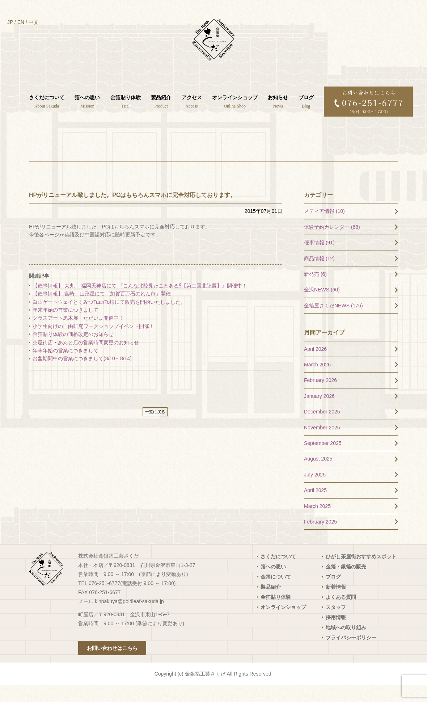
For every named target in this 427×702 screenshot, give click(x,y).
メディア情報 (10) (324, 228)
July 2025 (315, 491)
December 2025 (322, 429)
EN (20, 22)
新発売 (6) (315, 291)
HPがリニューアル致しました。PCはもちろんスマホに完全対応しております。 (132, 212)
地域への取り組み (346, 644)
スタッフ (336, 624)
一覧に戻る (155, 428)
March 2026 (317, 381)
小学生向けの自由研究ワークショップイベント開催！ (93, 343)
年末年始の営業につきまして (65, 327)
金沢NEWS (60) (322, 307)
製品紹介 (271, 604)
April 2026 (315, 366)
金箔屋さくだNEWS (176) (333, 322)
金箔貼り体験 (276, 614)
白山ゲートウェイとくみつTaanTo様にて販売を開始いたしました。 (109, 318)
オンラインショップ (283, 624)
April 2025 (315, 507)
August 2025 (318, 476)
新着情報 (336, 604)
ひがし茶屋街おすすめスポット (361, 573)
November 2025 (322, 444)
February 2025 (320, 539)
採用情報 (336, 634)
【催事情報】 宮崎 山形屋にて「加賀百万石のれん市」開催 (104, 311)
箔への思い (273, 584)
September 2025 (323, 460)
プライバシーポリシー (351, 654)
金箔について (276, 594)
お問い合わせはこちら (112, 665)
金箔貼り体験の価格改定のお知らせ (73, 351)
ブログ (333, 594)
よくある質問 (341, 614)
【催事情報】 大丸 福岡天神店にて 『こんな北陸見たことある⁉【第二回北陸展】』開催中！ (140, 303)
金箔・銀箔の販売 (346, 584)
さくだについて (278, 573)
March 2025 (317, 523)
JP (10, 22)
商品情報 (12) (319, 275)
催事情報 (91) (319, 259)
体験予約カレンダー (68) (332, 244)
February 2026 (320, 397)
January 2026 (319, 413)
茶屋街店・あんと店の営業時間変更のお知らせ (86, 359)
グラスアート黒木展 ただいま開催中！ (78, 335)
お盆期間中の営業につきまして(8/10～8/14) (82, 375)
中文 (34, 22)
